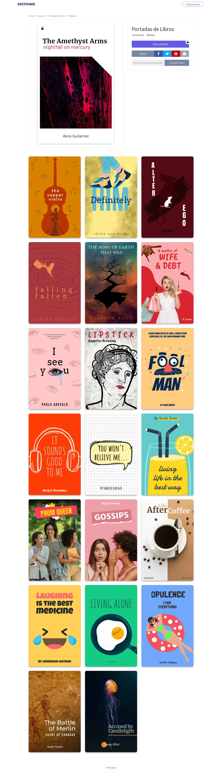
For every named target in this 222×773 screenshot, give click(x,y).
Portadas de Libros (57, 16)
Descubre (41, 16)
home (31, 16)
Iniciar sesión (170, 4)
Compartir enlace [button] (177, 62)
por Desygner (138, 35)
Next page (111, 767)
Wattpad (73, 16)
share (143, 53)
